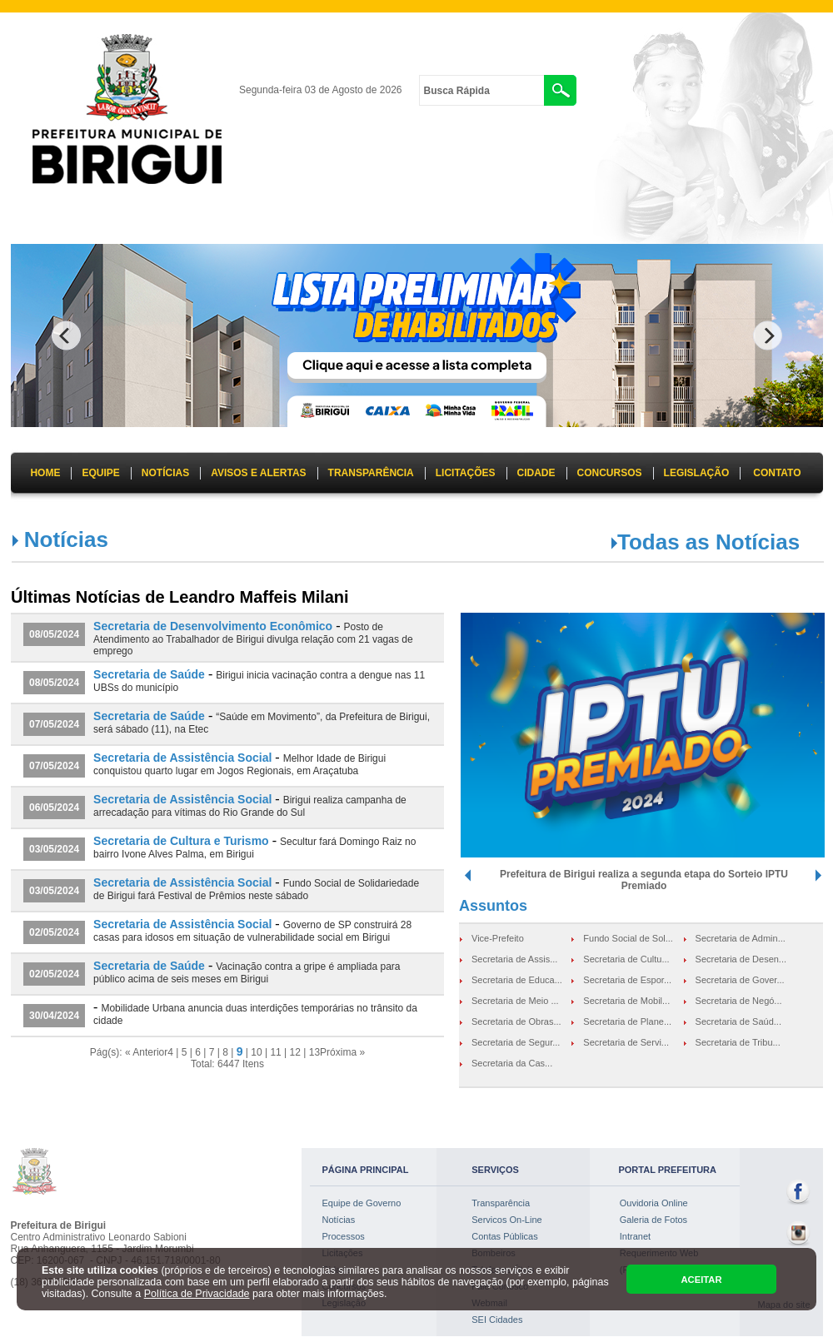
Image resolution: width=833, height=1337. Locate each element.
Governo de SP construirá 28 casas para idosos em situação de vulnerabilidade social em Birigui (252, 931)
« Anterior (146, 1052)
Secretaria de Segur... (515, 1042)
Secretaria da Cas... (511, 1063)
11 (275, 1052)
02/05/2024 (54, 932)
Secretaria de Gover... (740, 980)
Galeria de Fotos (653, 1220)
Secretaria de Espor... (627, 980)
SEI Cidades (496, 1320)
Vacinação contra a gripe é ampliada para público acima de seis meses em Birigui (246, 973)
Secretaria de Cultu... (626, 959)
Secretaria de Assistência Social (182, 757)
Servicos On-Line (506, 1220)
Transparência (500, 1203)
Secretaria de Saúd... (738, 1021)
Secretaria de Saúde (149, 674)
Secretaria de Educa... (516, 980)
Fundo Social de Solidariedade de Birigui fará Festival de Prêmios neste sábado (256, 889)
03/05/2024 (54, 849)
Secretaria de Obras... (516, 1021)
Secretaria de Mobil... (626, 1001)
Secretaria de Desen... (741, 959)
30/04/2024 (54, 1015)
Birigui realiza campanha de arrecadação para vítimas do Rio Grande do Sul (250, 806)
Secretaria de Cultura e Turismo (181, 840)
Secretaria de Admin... (741, 938)
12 (295, 1052)
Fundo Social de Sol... (628, 938)
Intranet (635, 1236)
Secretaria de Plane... (627, 1021)
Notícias (339, 1220)
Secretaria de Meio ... (515, 1001)
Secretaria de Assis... (514, 959)
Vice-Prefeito (497, 938)
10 (256, 1052)
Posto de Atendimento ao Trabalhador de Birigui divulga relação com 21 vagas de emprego (253, 639)
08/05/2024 (54, 634)
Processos (343, 1236)
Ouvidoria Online (654, 1203)
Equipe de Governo (362, 1203)
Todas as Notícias (708, 541)
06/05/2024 (54, 807)
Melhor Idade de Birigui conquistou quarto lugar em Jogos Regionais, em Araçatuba (239, 765)
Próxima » (342, 1052)
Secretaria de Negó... (739, 1001)
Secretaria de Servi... (626, 1042)
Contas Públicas (504, 1236)
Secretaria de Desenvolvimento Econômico (212, 626)
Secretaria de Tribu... (738, 1042)
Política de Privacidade (197, 1294)
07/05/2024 (54, 724)
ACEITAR (701, 1280)
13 (314, 1052)
